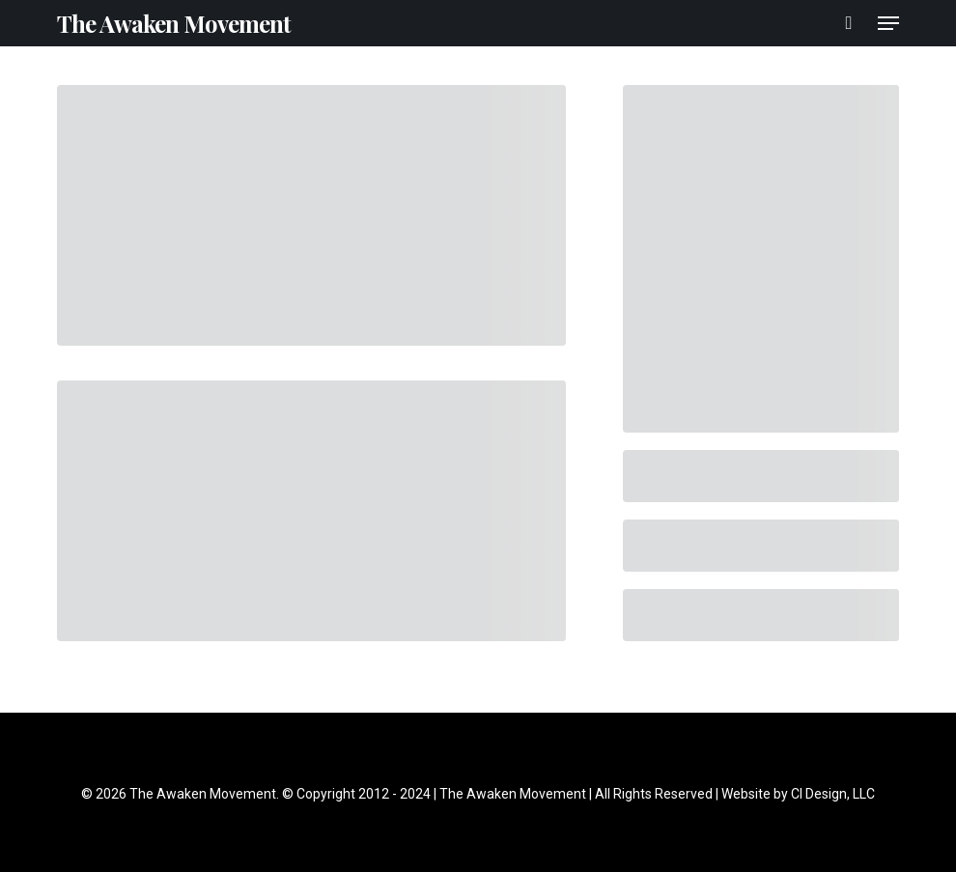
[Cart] (849, 23)
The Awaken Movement (174, 23)
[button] (888, 23)
